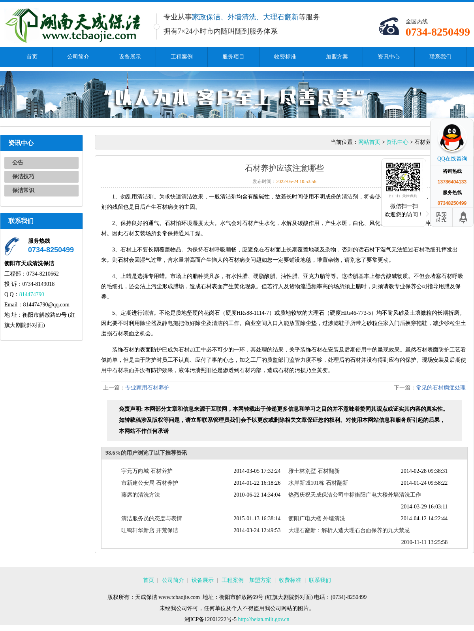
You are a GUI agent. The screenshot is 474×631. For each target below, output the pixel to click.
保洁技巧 (23, 176)
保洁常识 (23, 190)
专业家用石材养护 (147, 388)
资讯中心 (389, 57)
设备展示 (130, 57)
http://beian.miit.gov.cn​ (263, 619)
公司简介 (78, 57)
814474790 (31, 294)
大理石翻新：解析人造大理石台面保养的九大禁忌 (349, 530)
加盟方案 (337, 57)
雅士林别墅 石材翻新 (314, 471)
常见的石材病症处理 (441, 388)
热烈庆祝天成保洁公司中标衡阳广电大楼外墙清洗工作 (354, 495)
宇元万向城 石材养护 (147, 471)
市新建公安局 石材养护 (149, 483)
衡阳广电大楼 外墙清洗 (316, 518)
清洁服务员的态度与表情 (151, 518)
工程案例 (182, 57)
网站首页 (369, 142)
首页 (32, 57)
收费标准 (285, 57)
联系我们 (440, 57)
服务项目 (233, 57)
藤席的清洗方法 (140, 495)
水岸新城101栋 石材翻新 (318, 483)
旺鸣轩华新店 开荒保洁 (149, 530)
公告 (17, 163)
